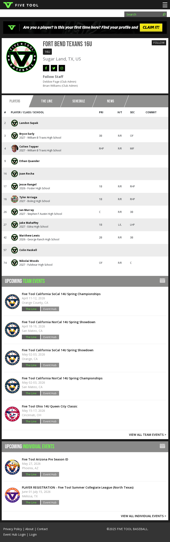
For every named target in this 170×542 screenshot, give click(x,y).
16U (47, 52)
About (29, 529)
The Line (31, 309)
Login (33, 534)
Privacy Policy (12, 529)
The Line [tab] (46, 101)
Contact (42, 529)
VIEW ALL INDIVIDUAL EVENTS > (143, 516)
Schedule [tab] (78, 101)
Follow (158, 42)
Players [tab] (15, 101)
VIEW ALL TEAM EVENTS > (147, 435)
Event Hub (50, 309)
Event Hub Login (14, 534)
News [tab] (110, 101)
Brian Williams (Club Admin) (60, 85)
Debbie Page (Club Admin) (59, 81)
